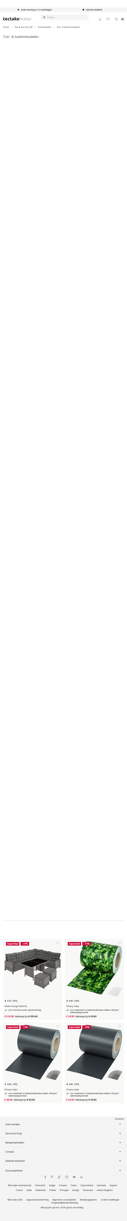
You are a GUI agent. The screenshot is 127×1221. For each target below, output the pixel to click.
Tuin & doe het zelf (23, 27)
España (113, 1185)
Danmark (101, 1185)
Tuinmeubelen (44, 27)
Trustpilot (119, 1118)
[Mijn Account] (100, 19)
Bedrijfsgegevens (88, 1199)
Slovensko (88, 1190)
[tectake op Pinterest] (52, 1176)
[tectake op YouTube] (74, 1177)
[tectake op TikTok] (59, 1176)
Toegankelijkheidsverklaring (64, 1202)
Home (6, 27)
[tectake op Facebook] (45, 1177)
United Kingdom (105, 1190)
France (19, 1190)
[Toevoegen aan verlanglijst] (57, 943)
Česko (74, 1185)
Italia (29, 1190)
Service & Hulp (63, 1133)
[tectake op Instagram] (66, 1177)
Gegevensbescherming (37, 1199)
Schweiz (63, 1185)
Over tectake (63, 1124)
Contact (63, 1151)
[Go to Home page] (17, 19)
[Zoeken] (65, 17)
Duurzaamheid (63, 1170)
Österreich (40, 1185)
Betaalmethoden (63, 1142)
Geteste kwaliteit (63, 1160)
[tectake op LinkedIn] (81, 1177)
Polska (52, 1190)
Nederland (40, 1190)
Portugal (64, 1190)
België (52, 1185)
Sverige (75, 1190)
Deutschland (87, 1185)
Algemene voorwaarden (64, 1199)
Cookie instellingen (110, 1199)
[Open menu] (122, 17)
